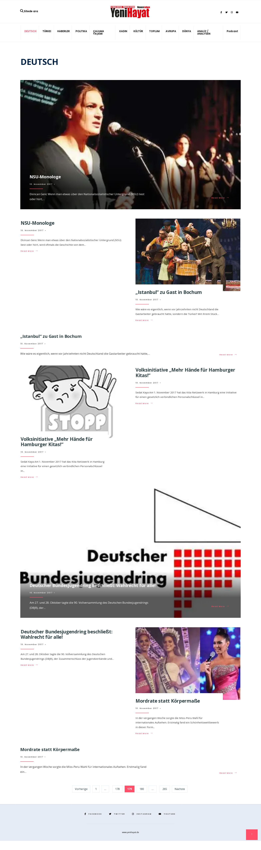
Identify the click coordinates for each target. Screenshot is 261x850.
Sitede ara (29, 12)
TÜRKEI (46, 34)
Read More (220, 200)
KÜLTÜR (138, 34)
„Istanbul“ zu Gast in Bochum (168, 295)
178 (117, 798)
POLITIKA (81, 34)
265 (164, 798)
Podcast (232, 34)
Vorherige (81, 798)
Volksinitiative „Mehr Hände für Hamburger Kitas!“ (57, 450)
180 (141, 798)
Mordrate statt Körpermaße (167, 709)
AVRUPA (171, 34)
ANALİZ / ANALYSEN (203, 35)
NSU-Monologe (47, 178)
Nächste (180, 798)
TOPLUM (154, 34)
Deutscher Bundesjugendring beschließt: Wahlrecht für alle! (98, 592)
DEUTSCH (30, 34)
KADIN (123, 34)
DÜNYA (186, 34)
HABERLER (63, 34)
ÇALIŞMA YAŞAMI (98, 35)
